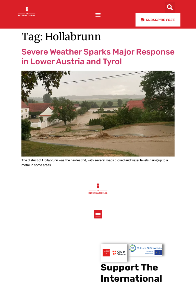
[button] (98, 14)
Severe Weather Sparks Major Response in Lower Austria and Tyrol (98, 56)
